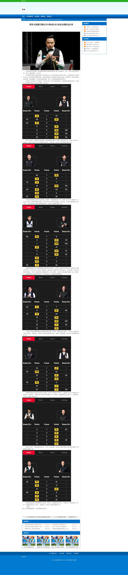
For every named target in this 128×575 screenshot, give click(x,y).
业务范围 (37, 16)
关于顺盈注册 (29, 16)
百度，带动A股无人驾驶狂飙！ (59, 526)
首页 (23, 16)
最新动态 (43, 16)
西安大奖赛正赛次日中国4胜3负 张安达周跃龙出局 (37, 524)
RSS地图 (69, 560)
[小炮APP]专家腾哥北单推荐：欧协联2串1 (35, 526)
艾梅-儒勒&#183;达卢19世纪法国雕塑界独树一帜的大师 (99, 44)
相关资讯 (86, 23)
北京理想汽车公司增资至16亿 (59, 524)
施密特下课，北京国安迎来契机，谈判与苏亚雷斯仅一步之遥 (39, 528)
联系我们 (49, 16)
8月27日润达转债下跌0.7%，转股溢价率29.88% (66, 517)
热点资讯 (86, 38)
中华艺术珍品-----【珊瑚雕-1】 (93, 42)
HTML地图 (73, 560)
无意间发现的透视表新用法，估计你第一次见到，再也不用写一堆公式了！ (70, 528)
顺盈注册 (30, 19)
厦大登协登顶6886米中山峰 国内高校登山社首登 (38, 517)
